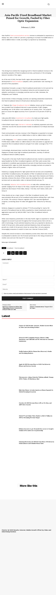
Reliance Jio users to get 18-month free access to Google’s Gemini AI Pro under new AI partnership (36, 429)
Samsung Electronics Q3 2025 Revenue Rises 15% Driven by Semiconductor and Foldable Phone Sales (36, 442)
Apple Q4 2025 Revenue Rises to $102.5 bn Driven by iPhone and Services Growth (34, 365)
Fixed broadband (19, 248)
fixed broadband (17, 81)
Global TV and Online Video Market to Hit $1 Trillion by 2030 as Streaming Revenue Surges (35, 416)
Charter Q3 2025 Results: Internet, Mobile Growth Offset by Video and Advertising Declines (36, 326)
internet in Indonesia (25, 124)
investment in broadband (24, 118)
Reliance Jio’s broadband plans (21, 184)
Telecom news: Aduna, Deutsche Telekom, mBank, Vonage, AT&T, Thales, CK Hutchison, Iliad (36, 378)
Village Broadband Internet (21, 105)
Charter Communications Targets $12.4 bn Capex (41, 307)
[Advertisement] (28, 462)
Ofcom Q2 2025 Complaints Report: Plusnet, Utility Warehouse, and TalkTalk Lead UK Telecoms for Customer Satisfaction (36, 339)
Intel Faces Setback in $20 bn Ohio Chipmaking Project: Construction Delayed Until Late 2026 (12, 308)
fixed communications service (19, 35)
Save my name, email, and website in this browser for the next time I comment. (25, 293)
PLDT (15, 139)
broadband (10, 248)
